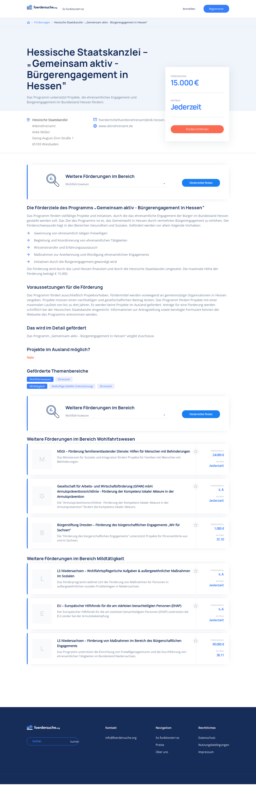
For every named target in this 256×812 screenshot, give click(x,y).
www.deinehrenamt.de (116, 126)
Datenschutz (206, 738)
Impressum (206, 752)
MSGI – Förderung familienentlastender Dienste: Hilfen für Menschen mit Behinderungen (123, 451)
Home (28, 22)
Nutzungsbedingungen (213, 745)
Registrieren (216, 9)
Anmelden (189, 9)
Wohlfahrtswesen (40, 379)
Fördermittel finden (201, 183)
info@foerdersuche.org (121, 738)
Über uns (162, 752)
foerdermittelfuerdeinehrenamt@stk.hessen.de (134, 120)
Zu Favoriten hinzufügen (196, 451)
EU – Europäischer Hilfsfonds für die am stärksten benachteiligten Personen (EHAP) (119, 606)
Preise (160, 745)
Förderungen (42, 22)
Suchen (73, 741)
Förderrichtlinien (197, 129)
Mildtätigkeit (37, 386)
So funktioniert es (73, 9)
